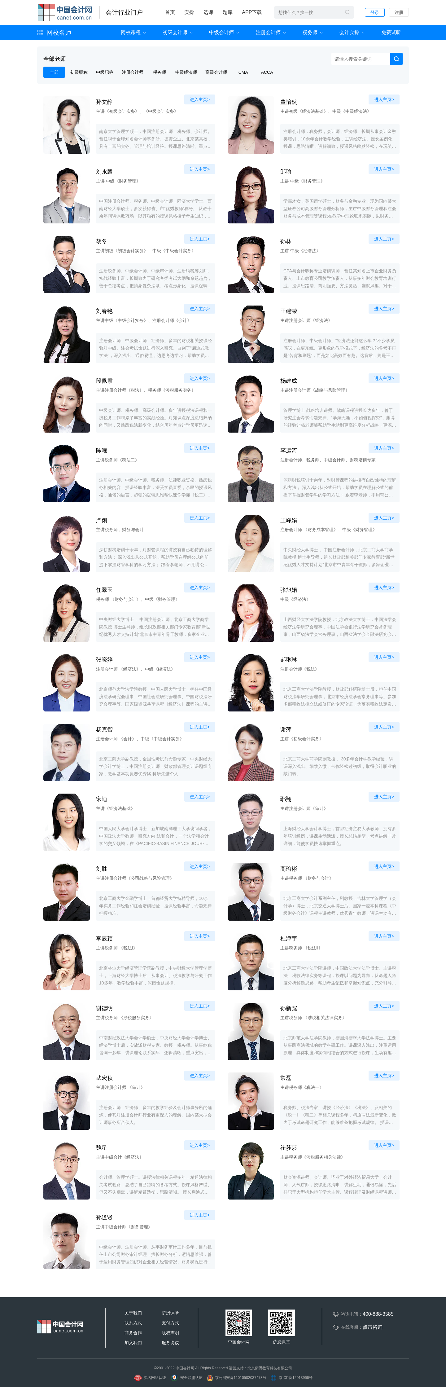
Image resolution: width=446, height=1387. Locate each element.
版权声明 (170, 1332)
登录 (374, 12)
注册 (399, 12)
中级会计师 (221, 32)
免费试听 (391, 32)
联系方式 (133, 1322)
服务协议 (170, 1342)
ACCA (267, 72)
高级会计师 (216, 72)
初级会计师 (175, 32)
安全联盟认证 (186, 1378)
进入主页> (200, 99)
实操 (189, 12)
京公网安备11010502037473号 (236, 1378)
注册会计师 (268, 32)
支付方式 (170, 1322)
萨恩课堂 (170, 1312)
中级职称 (104, 72)
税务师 (310, 32)
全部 (54, 72)
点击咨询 (373, 1327)
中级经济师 (186, 72)
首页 (170, 12)
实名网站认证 (149, 1378)
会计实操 (349, 32)
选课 (208, 12)
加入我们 (133, 1342)
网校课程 (131, 32)
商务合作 (133, 1332)
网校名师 (58, 32)
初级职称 (79, 72)
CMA (243, 72)
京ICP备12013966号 (291, 1378)
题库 (228, 12)
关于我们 (133, 1312)
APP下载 (252, 12)
